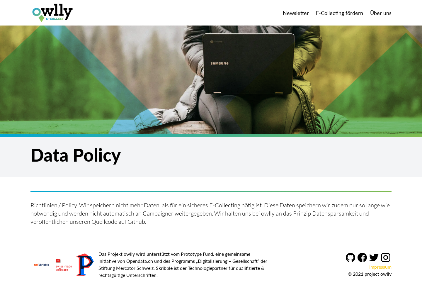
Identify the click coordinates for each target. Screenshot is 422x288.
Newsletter (296, 13)
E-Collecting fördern (339, 13)
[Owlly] (52, 12)
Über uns (381, 13)
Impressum (380, 267)
